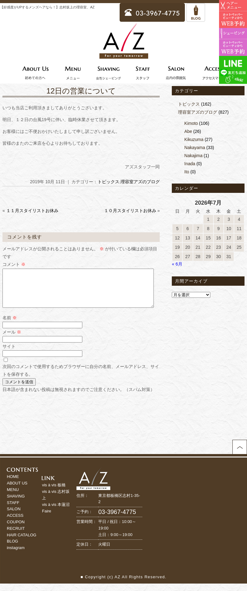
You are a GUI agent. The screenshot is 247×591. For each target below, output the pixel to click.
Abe (188, 131)
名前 (9, 325)
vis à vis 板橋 (54, 492)
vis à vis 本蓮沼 (56, 512)
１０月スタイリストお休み (130, 210)
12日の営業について (81, 91)
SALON (14, 516)
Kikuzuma (193, 139)
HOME (13, 484)
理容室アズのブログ (140, 181)
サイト (9, 353)
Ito (186, 171)
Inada (189, 163)
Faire (46, 518)
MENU (13, 497)
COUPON (16, 529)
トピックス (108, 181)
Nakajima (193, 155)
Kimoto (191, 123)
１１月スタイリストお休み (32, 210)
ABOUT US (17, 490)
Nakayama (194, 147)
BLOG (12, 548)
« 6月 (177, 263)
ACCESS (15, 523)
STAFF (13, 510)
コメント (13, 264)
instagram (16, 555)
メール (11, 339)
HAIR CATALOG (21, 542)
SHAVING (16, 503)
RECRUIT (16, 536)
